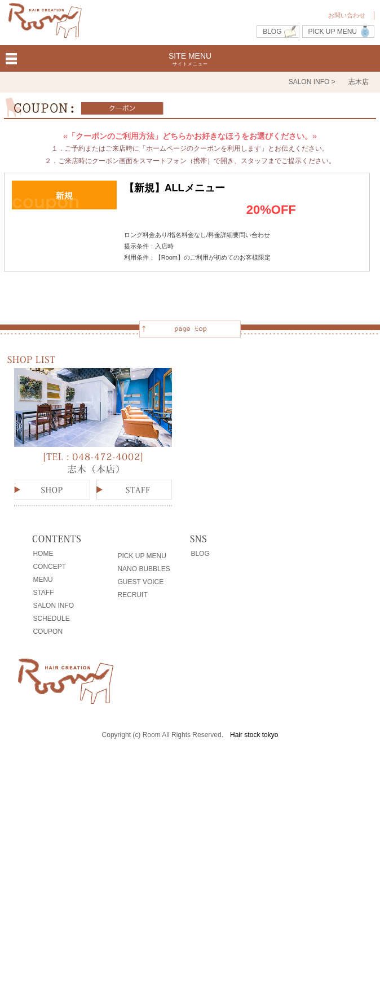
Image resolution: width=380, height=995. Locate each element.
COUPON (48, 631)
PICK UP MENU (332, 32)
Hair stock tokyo (254, 735)
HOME (43, 554)
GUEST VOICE (140, 582)
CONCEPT (49, 567)
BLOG (272, 32)
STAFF (43, 593)
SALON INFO (53, 606)
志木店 (358, 82)
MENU (42, 580)
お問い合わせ (346, 15)
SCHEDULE (51, 619)
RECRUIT (132, 595)
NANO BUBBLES (143, 569)
